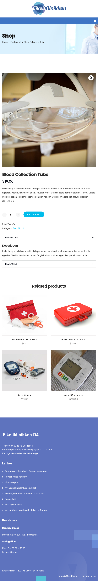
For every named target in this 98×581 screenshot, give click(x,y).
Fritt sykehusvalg (13, 504)
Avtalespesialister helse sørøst (20, 488)
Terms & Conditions (67, 576)
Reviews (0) (11, 264)
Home (5, 42)
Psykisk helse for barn (16, 476)
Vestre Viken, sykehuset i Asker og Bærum (26, 510)
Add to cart (34, 214)
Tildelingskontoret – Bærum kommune (24, 493)
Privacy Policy (89, 576)
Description (11, 237)
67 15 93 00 (20, 445)
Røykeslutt (10, 499)
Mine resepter (12, 482)
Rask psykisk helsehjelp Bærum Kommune (26, 471)
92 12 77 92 (46, 449)
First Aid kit (16, 42)
